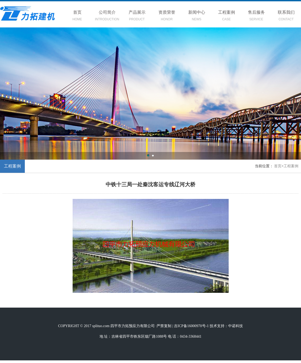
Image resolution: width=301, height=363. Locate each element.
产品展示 (137, 16)
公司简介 (107, 16)
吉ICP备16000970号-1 (191, 326)
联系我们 (286, 16)
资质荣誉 (167, 16)
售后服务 (256, 16)
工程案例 (226, 16)
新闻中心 (196, 16)
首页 (77, 16)
